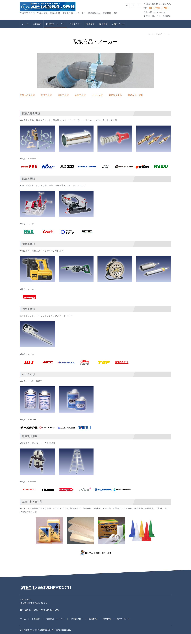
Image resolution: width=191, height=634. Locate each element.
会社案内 (37, 24)
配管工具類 (46, 95)
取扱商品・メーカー (55, 24)
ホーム (25, 24)
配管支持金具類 (27, 95)
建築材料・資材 (135, 95)
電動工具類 (63, 95)
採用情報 (103, 24)
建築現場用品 (115, 95)
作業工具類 (80, 95)
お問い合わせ (118, 24)
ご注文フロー (75, 24)
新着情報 (90, 24)
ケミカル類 (97, 95)
